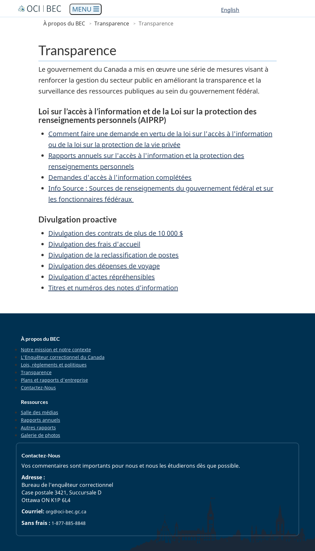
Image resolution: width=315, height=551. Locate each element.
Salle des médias (39, 412)
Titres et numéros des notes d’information (113, 287)
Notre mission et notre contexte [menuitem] (56, 349)
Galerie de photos (40, 435)
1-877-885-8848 (69, 523)
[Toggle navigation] (85, 9)
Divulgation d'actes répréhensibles (101, 276)
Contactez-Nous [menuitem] (38, 387)
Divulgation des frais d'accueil (94, 244)
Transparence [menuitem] (36, 372)
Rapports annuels (40, 420)
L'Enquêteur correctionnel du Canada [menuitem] (63, 357)
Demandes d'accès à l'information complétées (120, 177)
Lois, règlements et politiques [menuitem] (54, 365)
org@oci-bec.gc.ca (66, 511)
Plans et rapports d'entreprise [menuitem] (54, 380)
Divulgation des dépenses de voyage (104, 265)
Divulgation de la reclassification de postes (113, 255)
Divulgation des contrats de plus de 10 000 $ (115, 233)
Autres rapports (38, 427)
